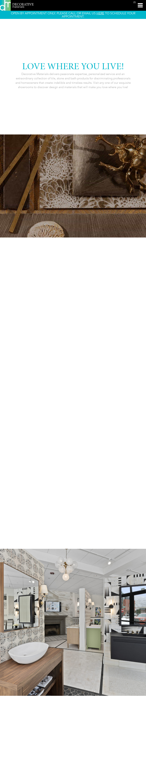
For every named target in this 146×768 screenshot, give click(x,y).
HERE (100, 13)
